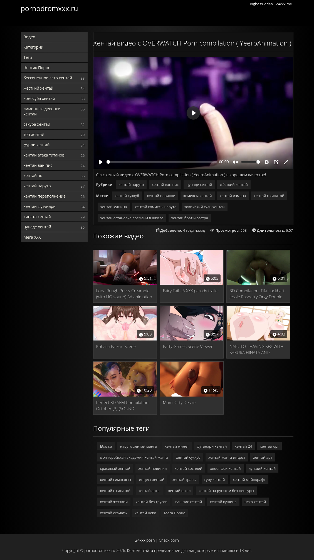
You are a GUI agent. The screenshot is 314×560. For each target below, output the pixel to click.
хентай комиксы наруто (156, 206)
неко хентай (255, 501)
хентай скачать (113, 512)
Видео (29, 36)
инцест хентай (152, 479)
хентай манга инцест (226, 457)
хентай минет (177, 446)
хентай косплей (188, 468)
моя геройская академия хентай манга (134, 457)
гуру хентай (214, 479)
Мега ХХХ (32, 237)
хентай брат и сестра (189, 217)
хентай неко (145, 512)
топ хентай (34, 134)
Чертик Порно (37, 67)
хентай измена (233, 195)
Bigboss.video (261, 3)
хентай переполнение (45, 196)
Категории (34, 47)
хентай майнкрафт (249, 479)
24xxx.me (284, 3)
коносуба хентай (39, 98)
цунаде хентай (37, 226)
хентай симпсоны (115, 479)
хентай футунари (40, 206)
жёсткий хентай (38, 88)
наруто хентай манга (138, 446)
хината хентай (37, 216)
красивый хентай (115, 468)
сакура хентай (37, 124)
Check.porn (169, 540)
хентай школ (179, 490)
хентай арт (262, 457)
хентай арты (149, 490)
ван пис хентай (188, 501)
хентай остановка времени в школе (132, 217)
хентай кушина (113, 206)
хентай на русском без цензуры (226, 490)
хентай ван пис (38, 165)
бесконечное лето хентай (48, 77)
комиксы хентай (197, 195)
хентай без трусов (151, 501)
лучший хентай (262, 468)
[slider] (162, 162)
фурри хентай (37, 144)
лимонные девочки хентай (42, 111)
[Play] (100, 162)
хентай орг (269, 446)
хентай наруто (37, 185)
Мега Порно (174, 512)
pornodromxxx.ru (49, 8)
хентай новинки (161, 195)
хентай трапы (184, 479)
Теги (28, 57)
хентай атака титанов (44, 155)
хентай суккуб (127, 195)
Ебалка (106, 446)
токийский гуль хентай (204, 206)
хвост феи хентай (225, 468)
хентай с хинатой (269, 195)
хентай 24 (243, 446)
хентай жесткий (114, 501)
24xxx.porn (145, 540)
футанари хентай (212, 446)
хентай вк (33, 175)
